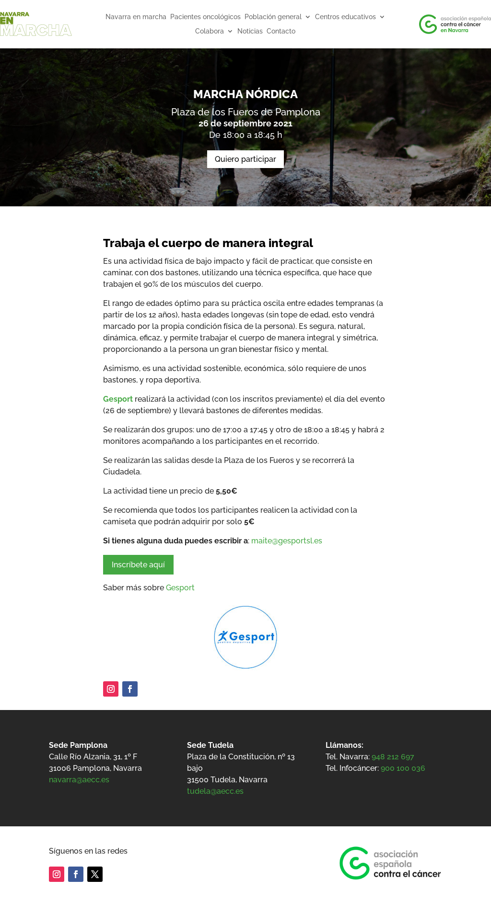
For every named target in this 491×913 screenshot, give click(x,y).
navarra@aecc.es (79, 779)
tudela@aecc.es (215, 791)
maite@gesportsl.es (287, 540)
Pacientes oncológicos (205, 17)
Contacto (281, 31)
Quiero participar (245, 159)
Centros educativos (345, 17)
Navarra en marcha (135, 17)
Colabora (209, 31)
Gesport (118, 399)
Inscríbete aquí (138, 564)
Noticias (250, 31)
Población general (273, 17)
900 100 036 (403, 768)
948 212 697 (393, 756)
